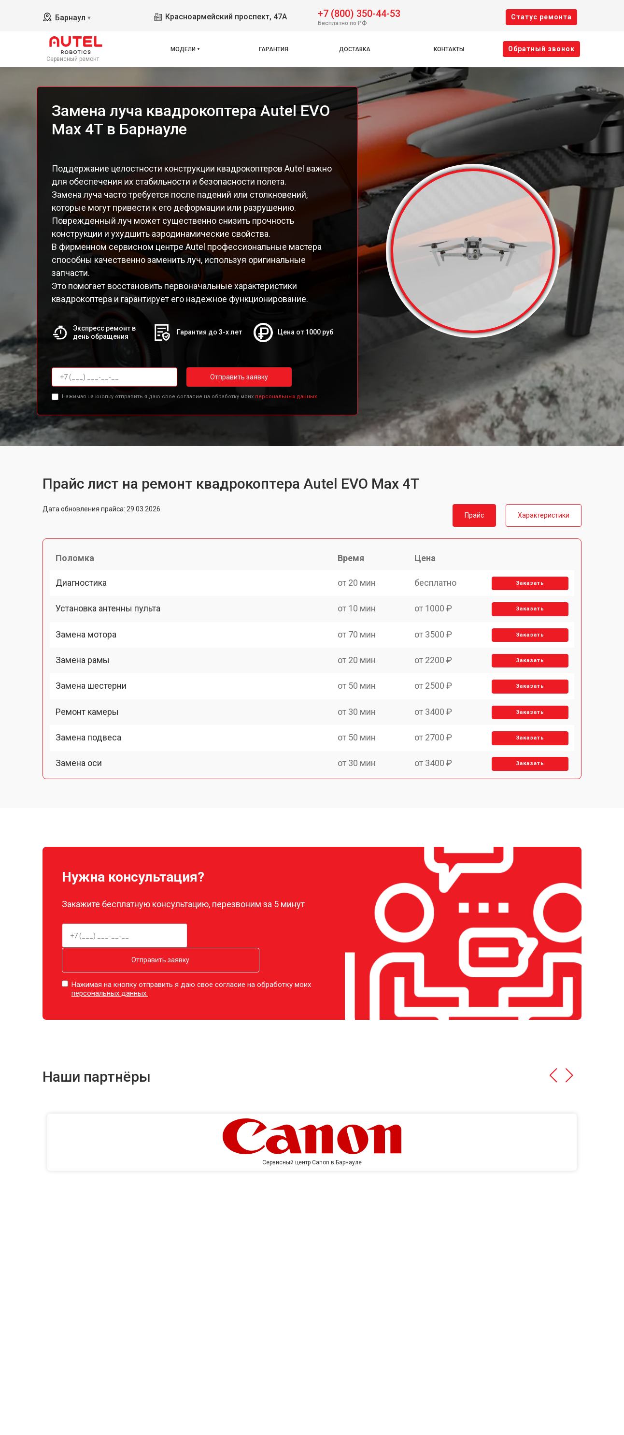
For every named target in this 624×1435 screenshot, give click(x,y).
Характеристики (543, 512)
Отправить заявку (225, 377)
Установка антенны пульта (111, 625)
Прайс (474, 512)
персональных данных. (286, 394)
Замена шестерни (94, 726)
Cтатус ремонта (541, 17)
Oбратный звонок (541, 49)
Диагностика (85, 591)
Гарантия (273, 49)
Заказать (526, 592)
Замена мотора (89, 658)
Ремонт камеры (91, 759)
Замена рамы (86, 692)
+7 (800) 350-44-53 (359, 13)
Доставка (354, 49)
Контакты (449, 49)
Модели (183, 49)
